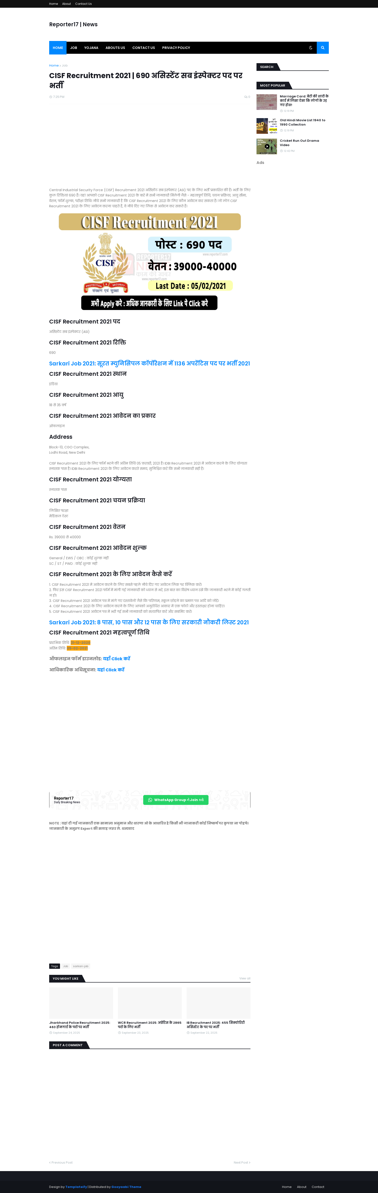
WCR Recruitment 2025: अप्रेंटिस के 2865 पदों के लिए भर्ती (150, 1025)
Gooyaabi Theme (126, 1187)
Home (53, 4)
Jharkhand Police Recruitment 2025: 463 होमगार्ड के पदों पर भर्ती (79, 1025)
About (66, 4)
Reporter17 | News (73, 24)
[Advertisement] (149, 148)
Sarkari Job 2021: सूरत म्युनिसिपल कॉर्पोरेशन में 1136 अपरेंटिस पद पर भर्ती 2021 (149, 363)
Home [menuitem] (58, 47)
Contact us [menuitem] (143, 47)
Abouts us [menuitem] (115, 47)
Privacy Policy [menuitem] (176, 47)
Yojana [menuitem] (91, 47)
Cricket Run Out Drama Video (299, 143)
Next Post (241, 1162)
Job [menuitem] (73, 47)
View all (244, 978)
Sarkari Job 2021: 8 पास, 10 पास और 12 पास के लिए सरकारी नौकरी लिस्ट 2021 (149, 622)
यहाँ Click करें (116, 659)
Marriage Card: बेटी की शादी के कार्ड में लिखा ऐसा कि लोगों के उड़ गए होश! (304, 100)
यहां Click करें (110, 670)
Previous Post (62, 1162)
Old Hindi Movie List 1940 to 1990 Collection (302, 122)
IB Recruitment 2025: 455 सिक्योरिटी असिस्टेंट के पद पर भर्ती (216, 1025)
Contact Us (83, 4)
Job (65, 65)
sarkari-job (80, 966)
